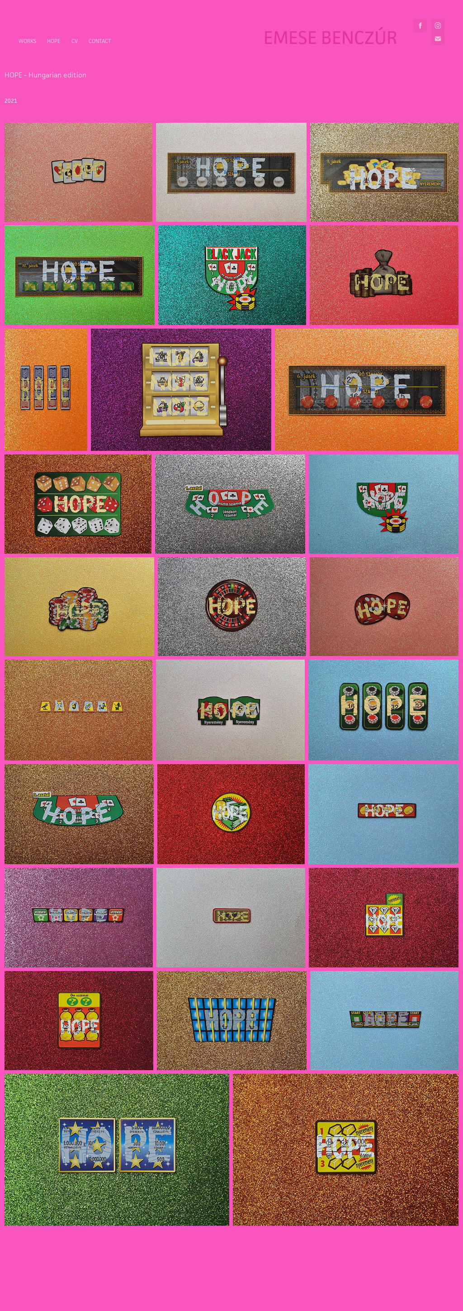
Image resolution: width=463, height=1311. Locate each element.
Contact (100, 41)
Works (27, 41)
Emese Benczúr (330, 37)
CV (74, 41)
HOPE (53, 41)
